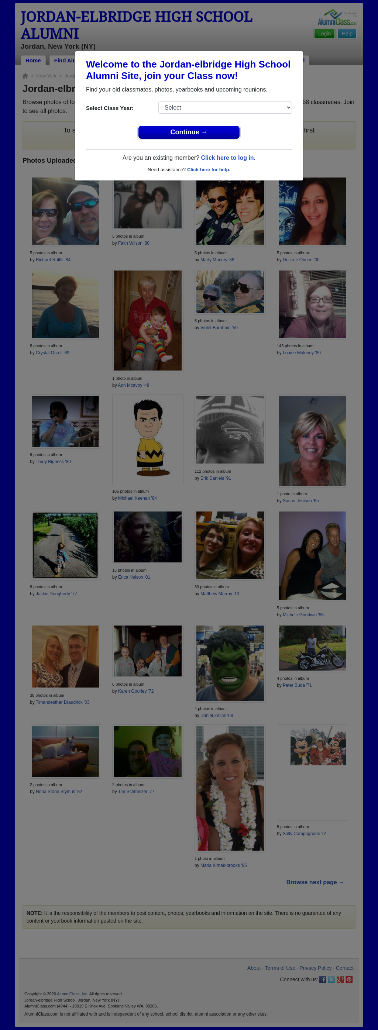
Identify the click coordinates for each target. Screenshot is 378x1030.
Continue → (189, 132)
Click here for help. (208, 169)
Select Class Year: (110, 108)
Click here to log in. (228, 158)
